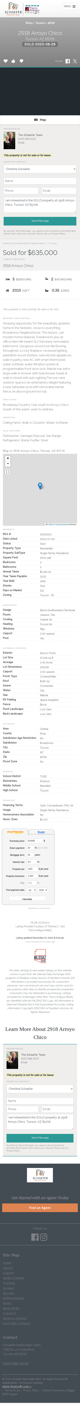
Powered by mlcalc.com (39, 908)
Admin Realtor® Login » (16, 1386)
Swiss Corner (13, 1278)
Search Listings (15, 1319)
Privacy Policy (58, 233)
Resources (11, 1308)
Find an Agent (40, 1208)
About (8, 1268)
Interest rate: (19, 862)
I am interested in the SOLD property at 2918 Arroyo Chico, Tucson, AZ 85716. (40, 205)
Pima (29, 23)
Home (7, 1263)
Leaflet (49, 524)
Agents (8, 1273)
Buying (8, 1288)
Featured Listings (16, 1324)
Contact (9, 1313)
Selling (8, 1293)
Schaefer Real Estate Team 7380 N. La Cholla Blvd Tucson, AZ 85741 (22, 1349)
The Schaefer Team (30, 135)
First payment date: (15, 890)
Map (40, 120)
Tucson (39, 23)
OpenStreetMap (61, 524)
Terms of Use (12, 1390)
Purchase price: (17, 841)
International (14, 1298)
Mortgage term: (17, 855)
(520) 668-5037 (27, 138)
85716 (51, 23)
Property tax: (18, 869)
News (7, 1303)
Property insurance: (15, 876)
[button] (40, 486)
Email (21, 142)
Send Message (40, 220)
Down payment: (17, 848)
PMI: (22, 883)
